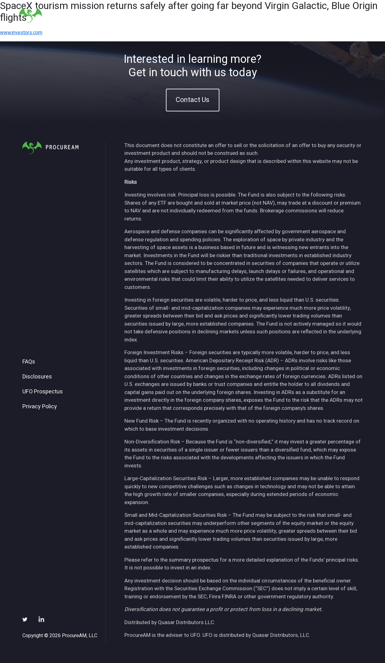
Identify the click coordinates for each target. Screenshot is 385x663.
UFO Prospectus (42, 392)
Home (190, 15)
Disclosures (37, 377)
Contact (351, 15)
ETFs (237, 15)
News (290, 15)
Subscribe (319, 15)
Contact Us (192, 100)
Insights (263, 15)
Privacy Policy (39, 406)
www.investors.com (21, 32)
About (214, 15)
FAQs (28, 362)
